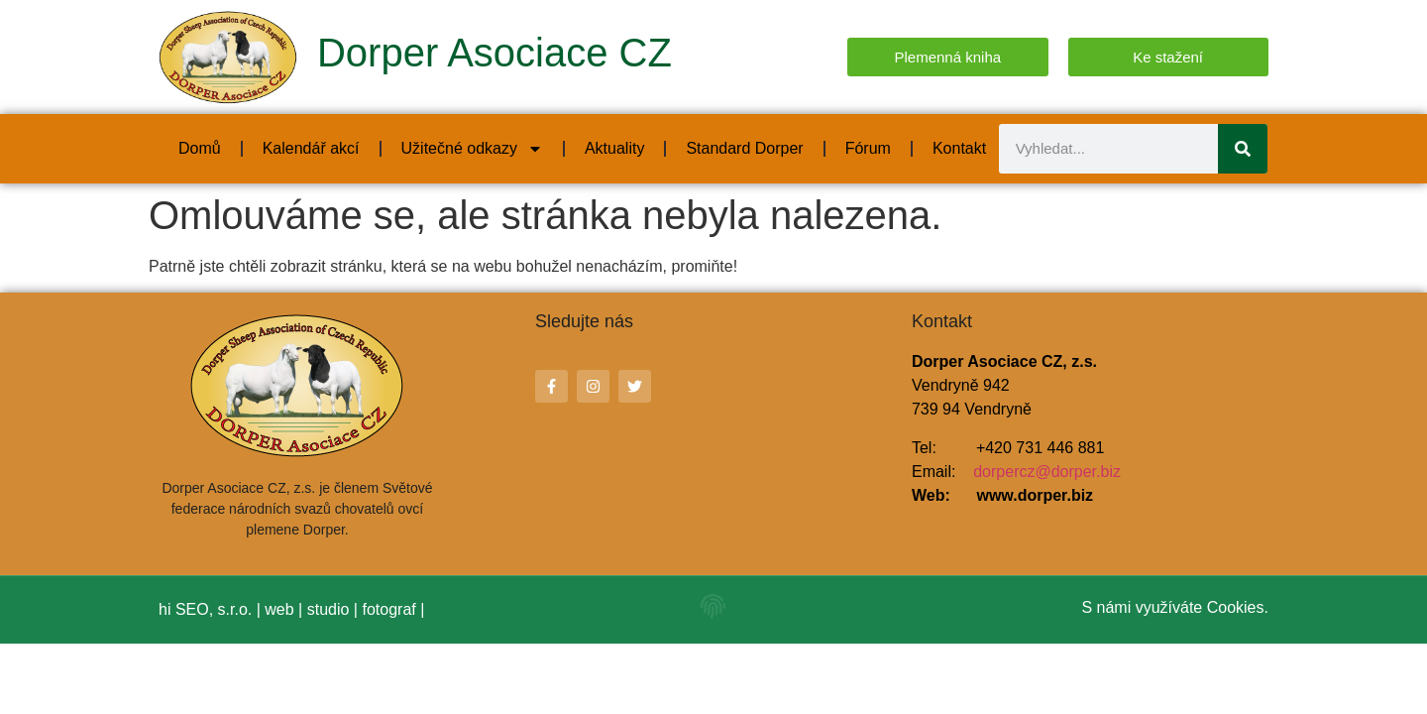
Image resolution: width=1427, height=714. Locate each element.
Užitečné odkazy (472, 149)
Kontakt (959, 148)
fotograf (388, 609)
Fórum (868, 148)
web (279, 609)
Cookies (1235, 607)
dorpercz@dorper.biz (1047, 471)
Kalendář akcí (311, 148)
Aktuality (614, 148)
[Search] (1242, 149)
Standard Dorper (744, 148)
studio (328, 609)
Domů (199, 148)
